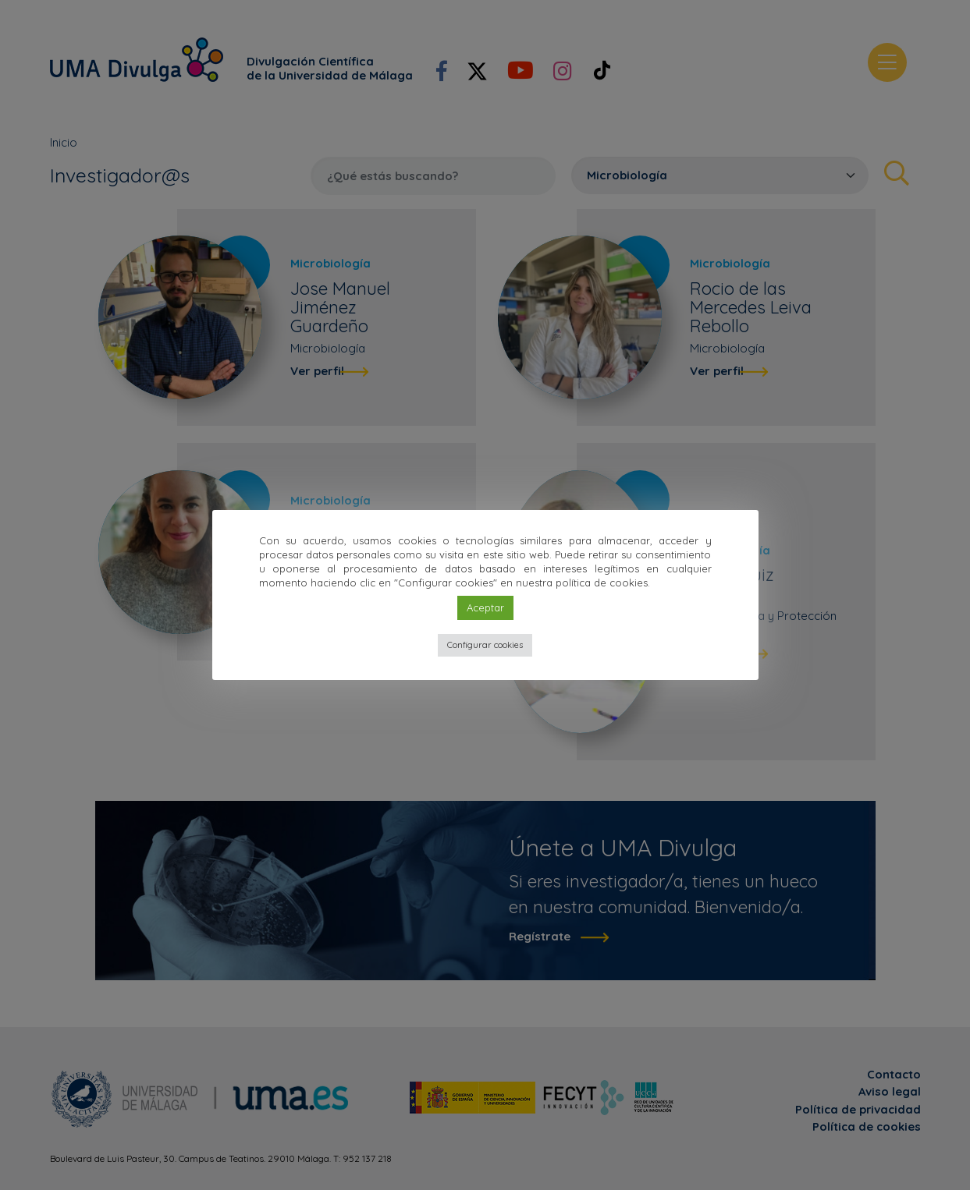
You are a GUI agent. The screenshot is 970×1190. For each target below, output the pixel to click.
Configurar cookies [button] (485, 644)
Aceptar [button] (485, 607)
